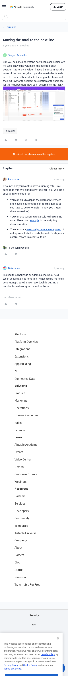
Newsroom (21, 577)
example (34, 220)
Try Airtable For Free (27, 585)
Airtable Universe (25, 533)
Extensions (22, 356)
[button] (4, 7)
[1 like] (16, 247)
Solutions (21, 386)
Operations (22, 408)
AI (16, 371)
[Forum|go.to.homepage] (22, 7)
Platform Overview (26, 342)
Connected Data (25, 379)
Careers (19, 555)
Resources (21, 489)
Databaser (14, 268)
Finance (20, 430)
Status (19, 570)
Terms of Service (12, 674)
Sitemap (34, 633)
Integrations (22, 349)
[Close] (58, 644)
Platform (20, 334)
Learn (18, 437)
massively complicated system (43, 229)
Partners (20, 496)
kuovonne (13, 179)
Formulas (10, 27)
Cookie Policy (48, 660)
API (34, 624)
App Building (23, 364)
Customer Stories (26, 474)
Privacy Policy (11, 670)
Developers (22, 511)
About (18, 548)
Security (34, 615)
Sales (18, 423)
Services (20, 503)
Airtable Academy (26, 445)
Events (19, 452)
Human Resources (26, 415)
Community (22, 518)
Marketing (21, 400)
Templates (21, 526)
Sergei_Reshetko (17, 55)
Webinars (20, 482)
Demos (19, 467)
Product (20, 393)
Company (21, 540)
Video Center (23, 459)
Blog (17, 562)
